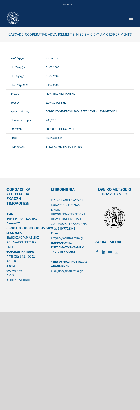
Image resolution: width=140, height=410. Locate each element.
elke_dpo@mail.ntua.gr (67, 271)
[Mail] (116, 252)
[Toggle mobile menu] (131, 18)
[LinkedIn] (103, 252)
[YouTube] (110, 252)
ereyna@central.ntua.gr (67, 238)
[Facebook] (97, 252)
